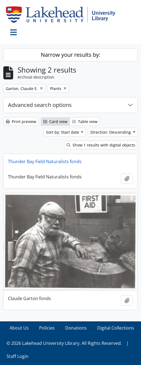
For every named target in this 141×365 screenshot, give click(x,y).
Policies (47, 328)
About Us (19, 328)
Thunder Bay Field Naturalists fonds (45, 161)
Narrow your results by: (70, 54)
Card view (55, 121)
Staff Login (17, 356)
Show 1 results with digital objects (101, 145)
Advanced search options (40, 105)
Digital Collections (115, 328)
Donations (76, 328)
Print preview (21, 121)
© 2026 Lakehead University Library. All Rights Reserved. (64, 343)
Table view (84, 121)
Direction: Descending (111, 132)
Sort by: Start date (63, 132)
